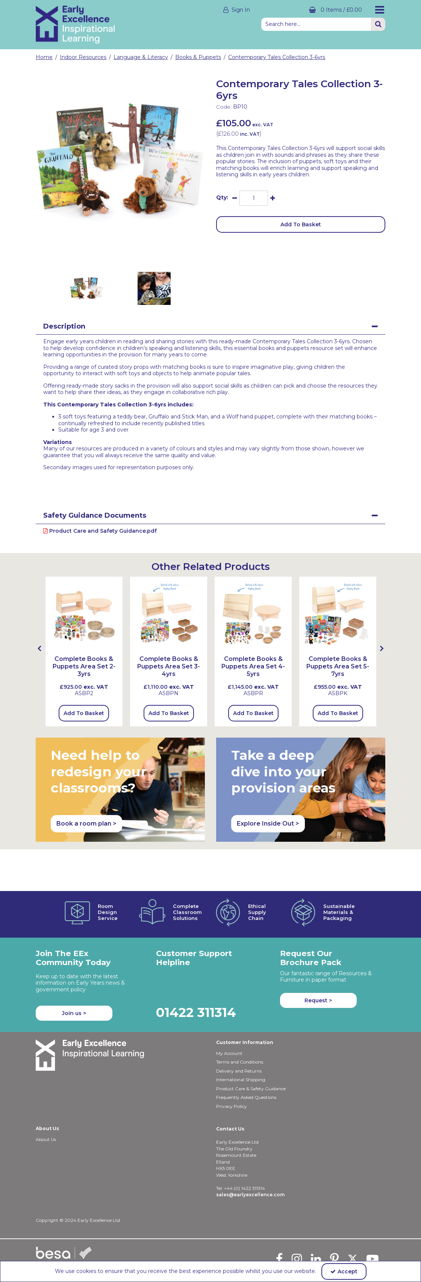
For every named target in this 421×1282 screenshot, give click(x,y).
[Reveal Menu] (379, 10)
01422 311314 (196, 1012)
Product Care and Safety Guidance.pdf (100, 530)
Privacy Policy (231, 1106)
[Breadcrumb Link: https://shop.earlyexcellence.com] (44, 57)
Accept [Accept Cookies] (343, 1271)
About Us (46, 1139)
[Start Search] (378, 24)
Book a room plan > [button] (86, 823)
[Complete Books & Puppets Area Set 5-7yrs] (338, 614)
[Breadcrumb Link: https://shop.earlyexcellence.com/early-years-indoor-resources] (83, 57)
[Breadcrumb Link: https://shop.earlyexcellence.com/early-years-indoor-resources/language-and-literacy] (141, 57)
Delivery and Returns (239, 1071)
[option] (120, 160)
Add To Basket (300, 224)
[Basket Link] (312, 10)
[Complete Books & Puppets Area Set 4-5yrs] (253, 674)
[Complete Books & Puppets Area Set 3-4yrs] (168, 674)
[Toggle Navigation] (379, 10)
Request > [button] (318, 1000)
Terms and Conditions (239, 1062)
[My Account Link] (188, 10)
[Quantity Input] (253, 198)
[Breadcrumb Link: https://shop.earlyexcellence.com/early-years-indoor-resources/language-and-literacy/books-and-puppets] (198, 57)
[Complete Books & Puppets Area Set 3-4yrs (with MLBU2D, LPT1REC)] (168, 614)
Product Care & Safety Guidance (251, 1088)
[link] (114, 253)
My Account (229, 1053)
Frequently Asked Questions (246, 1097)
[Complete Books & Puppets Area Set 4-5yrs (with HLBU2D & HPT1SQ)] (253, 614)
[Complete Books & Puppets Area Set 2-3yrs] (84, 614)
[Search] (316, 24)
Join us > (74, 1013)
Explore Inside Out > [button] (268, 823)
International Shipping (240, 1079)
